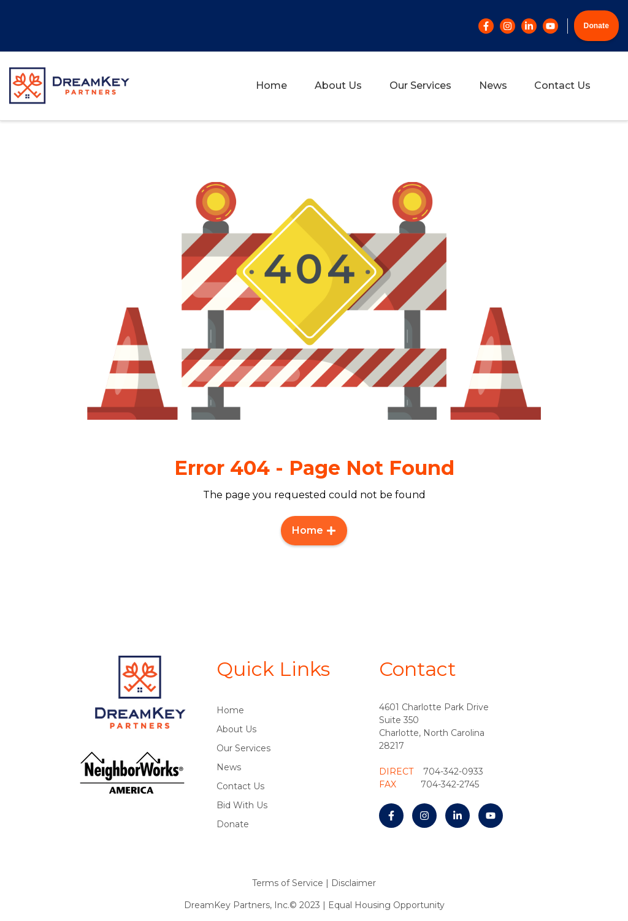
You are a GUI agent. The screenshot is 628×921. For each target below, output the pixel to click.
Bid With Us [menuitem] (241, 805)
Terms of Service (287, 883)
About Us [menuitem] (338, 85)
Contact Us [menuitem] (562, 85)
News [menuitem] (493, 85)
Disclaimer (353, 883)
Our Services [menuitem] (420, 85)
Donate (596, 25)
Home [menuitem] (271, 85)
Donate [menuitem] (232, 824)
